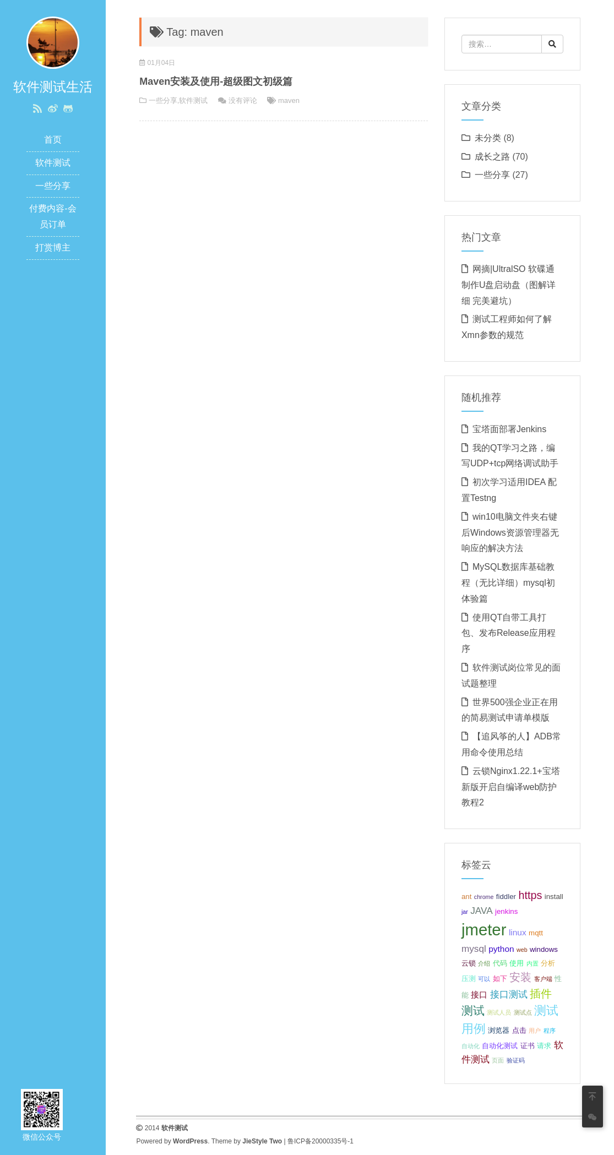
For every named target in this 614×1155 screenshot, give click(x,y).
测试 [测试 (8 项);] (473, 1010)
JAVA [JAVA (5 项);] (481, 910)
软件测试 (52, 162)
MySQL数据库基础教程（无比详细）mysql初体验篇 (508, 582)
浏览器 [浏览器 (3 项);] (498, 1030)
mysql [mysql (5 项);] (473, 948)
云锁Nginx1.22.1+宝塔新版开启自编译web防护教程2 (510, 787)
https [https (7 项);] (530, 895)
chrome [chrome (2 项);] (484, 897)
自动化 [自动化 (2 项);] (470, 1046)
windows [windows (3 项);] (544, 949)
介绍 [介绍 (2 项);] (484, 963)
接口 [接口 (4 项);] (479, 994)
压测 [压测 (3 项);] (468, 978)
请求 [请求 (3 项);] (544, 1046)
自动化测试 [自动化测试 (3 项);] (500, 1046)
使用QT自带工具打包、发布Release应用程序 (508, 633)
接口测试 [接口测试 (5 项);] (509, 994)
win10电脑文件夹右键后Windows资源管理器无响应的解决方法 (510, 532)
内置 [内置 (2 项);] (532, 963)
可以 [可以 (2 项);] (484, 979)
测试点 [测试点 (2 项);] (523, 1012)
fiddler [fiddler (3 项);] (506, 896)
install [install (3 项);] (554, 896)
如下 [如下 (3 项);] (500, 978)
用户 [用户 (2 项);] (535, 1030)
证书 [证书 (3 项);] (527, 1046)
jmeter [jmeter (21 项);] (483, 929)
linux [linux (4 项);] (517, 932)
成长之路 (492, 156)
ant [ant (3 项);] (466, 896)
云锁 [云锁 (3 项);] (468, 963)
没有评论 (243, 100)
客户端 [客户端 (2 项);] (543, 979)
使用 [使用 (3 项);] (516, 963)
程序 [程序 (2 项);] (550, 1030)
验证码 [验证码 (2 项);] (516, 1060)
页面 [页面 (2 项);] (498, 1060)
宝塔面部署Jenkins (509, 429)
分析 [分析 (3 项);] (548, 963)
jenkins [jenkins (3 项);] (506, 911)
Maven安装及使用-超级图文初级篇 (215, 81)
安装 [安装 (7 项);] (520, 977)
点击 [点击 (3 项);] (519, 1030)
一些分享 (52, 185)
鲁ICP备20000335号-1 (320, 1141)
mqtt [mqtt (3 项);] (536, 933)
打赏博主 (52, 247)
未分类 (488, 138)
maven (289, 100)
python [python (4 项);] (501, 949)
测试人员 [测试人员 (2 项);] (499, 1012)
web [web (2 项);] (522, 949)
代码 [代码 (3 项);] (500, 963)
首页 (53, 139)
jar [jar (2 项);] (464, 911)
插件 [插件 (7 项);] (541, 994)
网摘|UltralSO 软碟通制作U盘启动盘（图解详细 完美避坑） (508, 285)
